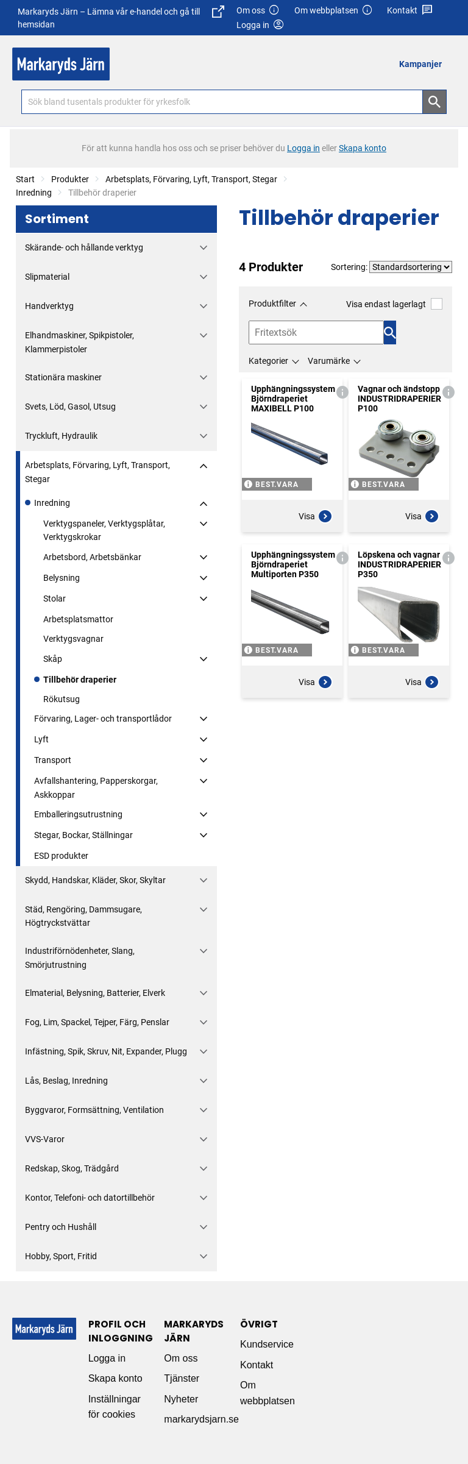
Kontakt (410, 10)
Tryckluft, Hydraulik (61, 436)
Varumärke (329, 361)
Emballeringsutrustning (78, 814)
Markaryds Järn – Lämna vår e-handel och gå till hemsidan (121, 17)
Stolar (54, 598)
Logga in (107, 1358)
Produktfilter (272, 303)
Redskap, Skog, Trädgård (72, 1168)
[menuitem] (424, 64)
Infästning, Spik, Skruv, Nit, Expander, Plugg (106, 1051)
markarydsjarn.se (201, 1419)
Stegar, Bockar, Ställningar (83, 835)
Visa (316, 516)
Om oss (258, 10)
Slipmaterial (47, 277)
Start (25, 179)
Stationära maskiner (63, 377)
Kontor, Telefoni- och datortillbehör (90, 1198)
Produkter (70, 179)
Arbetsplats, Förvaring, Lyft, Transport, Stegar (191, 179)
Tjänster (181, 1378)
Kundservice (267, 1344)
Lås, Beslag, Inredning (66, 1081)
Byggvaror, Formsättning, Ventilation (94, 1110)
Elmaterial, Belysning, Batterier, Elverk (95, 993)
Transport (52, 760)
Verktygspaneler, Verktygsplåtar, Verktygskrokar (104, 530)
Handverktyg (49, 306)
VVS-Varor (45, 1139)
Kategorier (268, 361)
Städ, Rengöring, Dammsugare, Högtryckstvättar (83, 916)
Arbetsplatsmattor (78, 619)
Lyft (41, 739)
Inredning (34, 192)
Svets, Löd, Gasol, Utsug (70, 406)
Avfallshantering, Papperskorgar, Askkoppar (96, 787)
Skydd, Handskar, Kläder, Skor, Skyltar (95, 880)
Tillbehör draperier (79, 679)
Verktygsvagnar (73, 639)
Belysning (61, 578)
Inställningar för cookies (114, 1407)
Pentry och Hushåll (60, 1227)
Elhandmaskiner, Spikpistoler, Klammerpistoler (79, 342)
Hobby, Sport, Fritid (61, 1256)
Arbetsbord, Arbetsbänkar (92, 557)
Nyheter (181, 1399)
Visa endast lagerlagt (394, 304)
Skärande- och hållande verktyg (84, 247)
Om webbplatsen (334, 10)
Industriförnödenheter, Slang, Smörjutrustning (80, 957)
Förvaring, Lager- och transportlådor (103, 718)
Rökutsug (61, 699)
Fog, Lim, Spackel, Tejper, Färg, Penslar (97, 1022)
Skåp (52, 659)
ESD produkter (61, 856)
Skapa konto (115, 1378)
